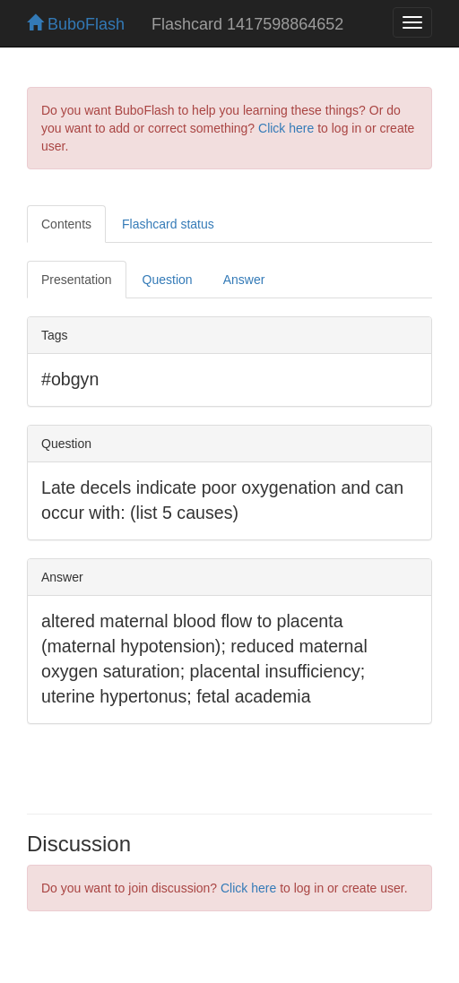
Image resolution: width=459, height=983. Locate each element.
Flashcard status (168, 224)
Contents (66, 224)
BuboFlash (76, 24)
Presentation (76, 279)
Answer (244, 279)
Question (168, 279)
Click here (286, 128)
